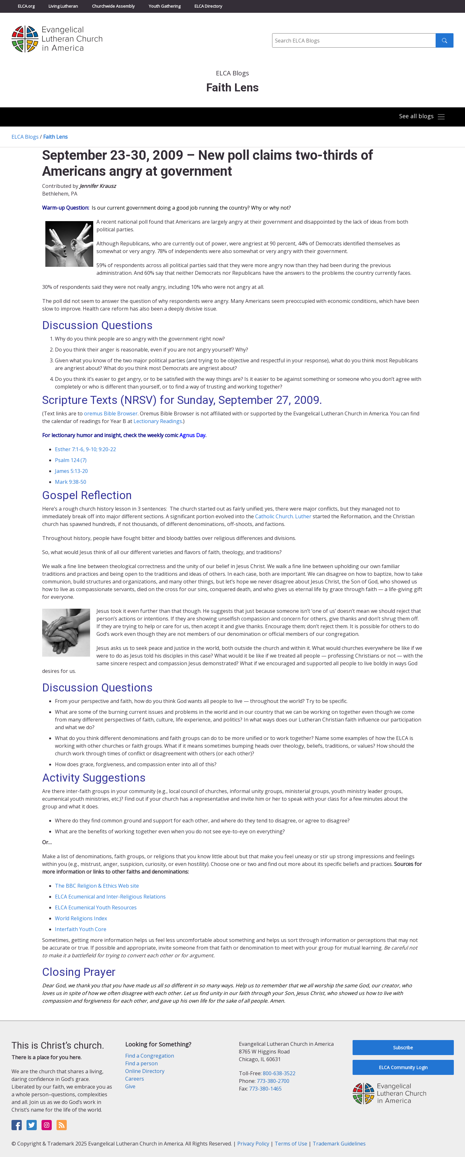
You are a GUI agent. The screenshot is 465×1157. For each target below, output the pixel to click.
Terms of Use (291, 1143)
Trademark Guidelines (339, 1143)
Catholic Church (274, 516)
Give (130, 1086)
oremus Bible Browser (111, 413)
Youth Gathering (164, 6)
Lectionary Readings (157, 421)
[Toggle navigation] (422, 117)
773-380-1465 (265, 1088)
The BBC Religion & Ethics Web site (97, 885)
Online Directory (144, 1071)
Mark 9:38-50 (70, 481)
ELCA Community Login (403, 1067)
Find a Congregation (149, 1055)
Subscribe (403, 1048)
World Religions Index (81, 918)
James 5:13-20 (71, 470)
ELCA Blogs (25, 136)
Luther (303, 516)
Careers (134, 1078)
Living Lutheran (63, 6)
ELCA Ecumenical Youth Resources (96, 907)
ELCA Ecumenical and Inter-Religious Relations (110, 896)
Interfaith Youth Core (80, 929)
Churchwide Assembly (113, 6)
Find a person (141, 1063)
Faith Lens (55, 136)
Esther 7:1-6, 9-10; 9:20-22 (85, 449)
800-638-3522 (279, 1073)
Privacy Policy (253, 1143)
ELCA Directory (208, 6)
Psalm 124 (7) (71, 460)
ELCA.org (26, 6)
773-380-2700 (273, 1080)
